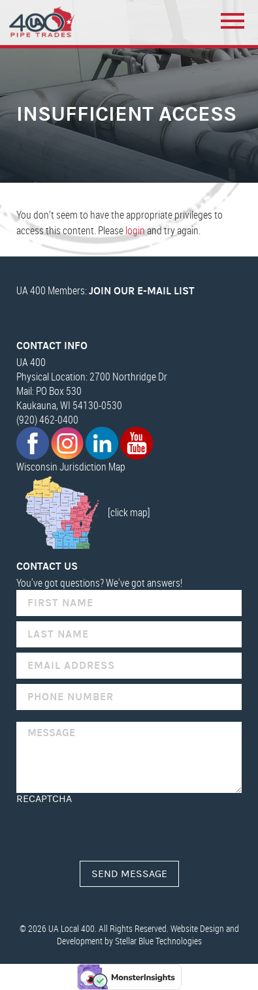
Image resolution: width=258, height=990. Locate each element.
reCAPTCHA (44, 799)
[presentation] (115, 830)
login (135, 230)
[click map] (83, 512)
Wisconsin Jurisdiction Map (70, 466)
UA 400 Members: (105, 290)
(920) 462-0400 (47, 419)
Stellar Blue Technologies (158, 941)
